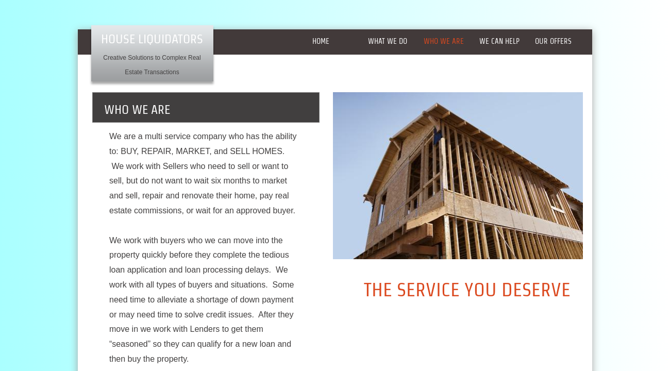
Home (320, 41)
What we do (387, 41)
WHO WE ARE (444, 41)
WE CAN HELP (499, 41)
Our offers (553, 41)
